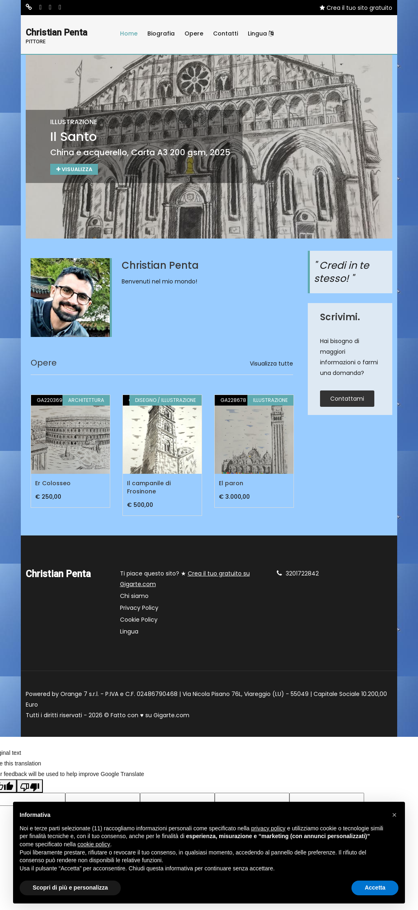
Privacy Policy (139, 608)
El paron (231, 484)
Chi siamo (134, 597)
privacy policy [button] (268, 828)
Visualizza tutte (271, 364)
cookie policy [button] (94, 844)
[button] (394, 814)
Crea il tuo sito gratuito (356, 8)
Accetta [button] (375, 887)
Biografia (161, 33)
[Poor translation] (30, 786)
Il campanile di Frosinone (149, 488)
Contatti (225, 33)
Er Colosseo (53, 484)
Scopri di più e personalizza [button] (70, 887)
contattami (347, 399)
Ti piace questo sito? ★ (185, 579)
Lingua (260, 33)
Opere (194, 33)
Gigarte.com (171, 716)
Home (129, 33)
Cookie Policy (139, 620)
